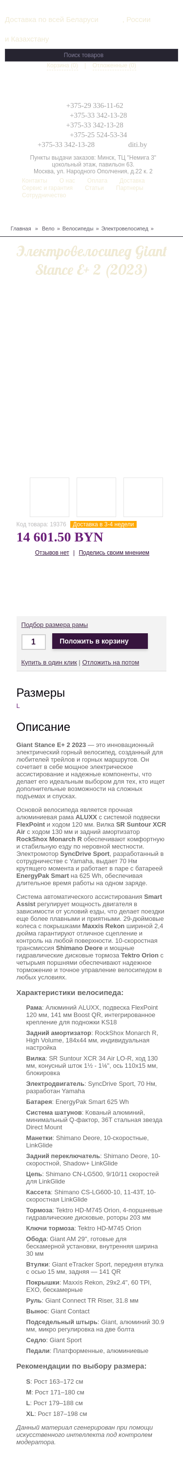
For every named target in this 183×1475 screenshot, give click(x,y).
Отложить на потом (110, 662)
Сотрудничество (44, 195)
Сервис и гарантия (47, 188)
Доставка (132, 180)
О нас (67, 180)
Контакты (34, 180)
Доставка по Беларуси (88, 588)
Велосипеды (78, 228)
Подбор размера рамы (54, 624)
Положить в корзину (100, 641)
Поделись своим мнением (114, 552)
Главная (21, 228)
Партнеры (129, 188)
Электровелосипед (125, 228)
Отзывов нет (52, 552)
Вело (48, 228)
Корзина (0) (62, 65)
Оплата (97, 180)
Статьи (94, 188)
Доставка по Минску (31, 588)
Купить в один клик (49, 662)
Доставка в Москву (59, 588)
